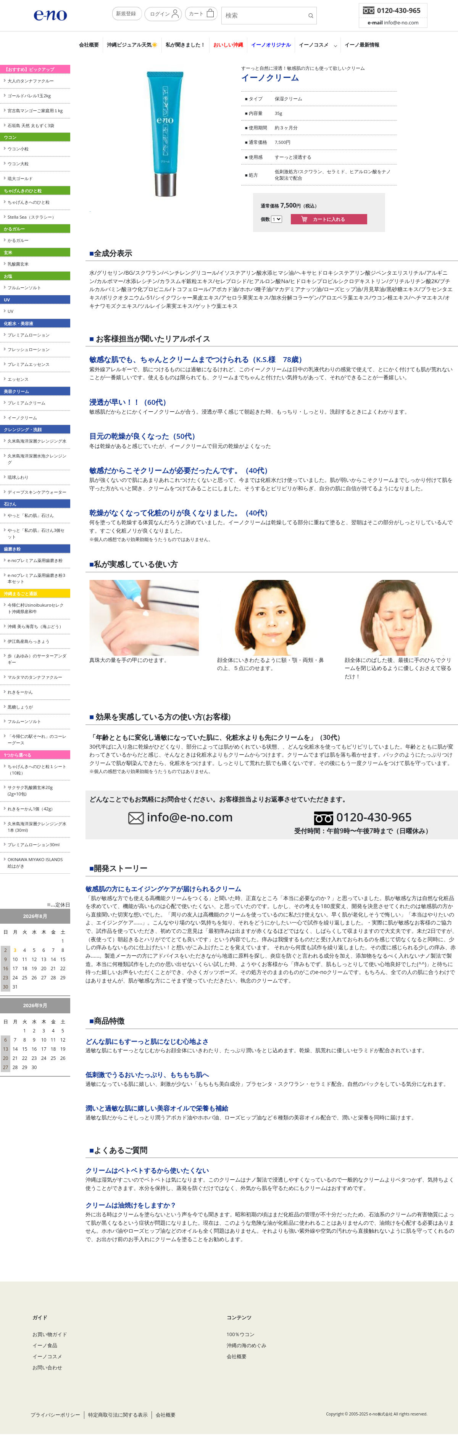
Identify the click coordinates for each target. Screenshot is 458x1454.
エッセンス (18, 379)
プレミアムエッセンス (29, 364)
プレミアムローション (29, 335)
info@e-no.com (393, 22)
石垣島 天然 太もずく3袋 (31, 125)
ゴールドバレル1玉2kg (29, 95)
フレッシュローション (29, 349)
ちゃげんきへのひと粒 (29, 202)
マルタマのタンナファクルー (35, 677)
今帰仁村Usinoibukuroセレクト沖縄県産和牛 (36, 608)
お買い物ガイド (49, 1346)
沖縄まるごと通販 (20, 593)
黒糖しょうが (20, 707)
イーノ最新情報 (362, 44)
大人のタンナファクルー (31, 81)
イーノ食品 (44, 1357)
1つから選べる (17, 755)
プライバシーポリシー (55, 1427)
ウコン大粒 (18, 163)
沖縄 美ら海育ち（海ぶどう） (35, 626)
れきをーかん (20, 692)
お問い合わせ (47, 1380)
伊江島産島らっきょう (29, 641)
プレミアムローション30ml (34, 844)
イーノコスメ (314, 44)
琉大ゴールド (20, 178)
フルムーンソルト (24, 287)
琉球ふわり (18, 477)
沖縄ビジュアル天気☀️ (132, 44)
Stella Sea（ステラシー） (34, 217)
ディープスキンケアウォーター (37, 492)
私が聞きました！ (185, 44)
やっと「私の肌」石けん (31, 515)
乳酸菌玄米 (18, 264)
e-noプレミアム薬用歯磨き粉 (35, 560)
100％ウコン (241, 1346)
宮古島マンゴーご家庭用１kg (35, 110)
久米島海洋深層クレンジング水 (37, 441)
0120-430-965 (399, 10)
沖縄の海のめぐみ (246, 1357)
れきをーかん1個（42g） (31, 809)
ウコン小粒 (18, 148)
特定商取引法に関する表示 (118, 1427)
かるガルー (18, 240)
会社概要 (89, 44)
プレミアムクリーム (26, 403)
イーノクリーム (22, 417)
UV (10, 311)
